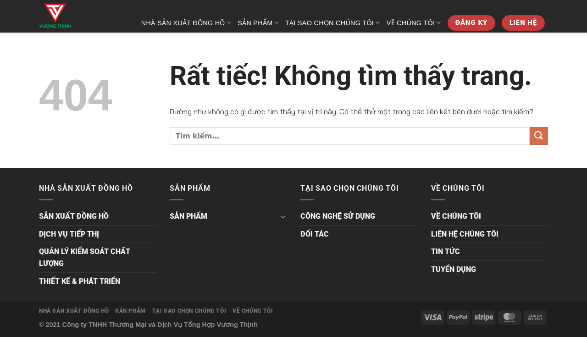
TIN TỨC (445, 251)
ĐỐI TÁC (314, 234)
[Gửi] (539, 136)
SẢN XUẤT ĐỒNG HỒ (74, 216)
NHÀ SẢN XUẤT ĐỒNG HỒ (186, 22)
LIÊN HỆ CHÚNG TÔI (464, 234)
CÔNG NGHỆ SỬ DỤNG (337, 216)
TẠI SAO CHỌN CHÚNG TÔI (332, 22)
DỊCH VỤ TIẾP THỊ (69, 234)
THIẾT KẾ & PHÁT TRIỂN (79, 281)
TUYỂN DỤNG (453, 269)
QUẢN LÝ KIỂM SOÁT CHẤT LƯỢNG (84, 257)
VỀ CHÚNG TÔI (414, 22)
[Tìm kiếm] (544, 53)
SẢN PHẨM (258, 22)
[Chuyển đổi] (283, 216)
